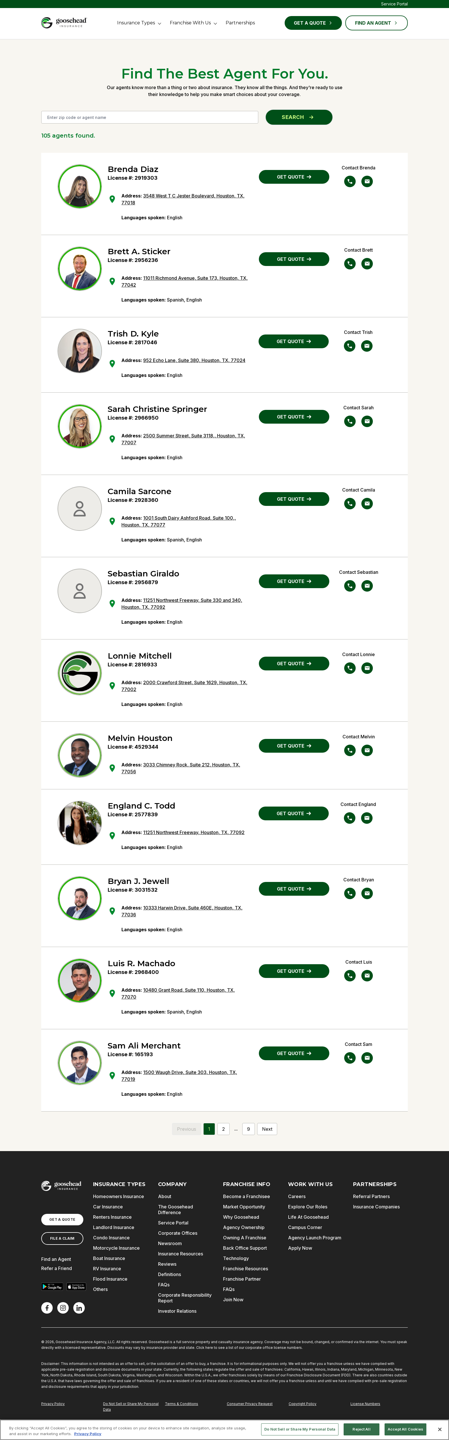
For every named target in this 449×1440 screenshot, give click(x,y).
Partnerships (240, 23)
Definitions (169, 1274)
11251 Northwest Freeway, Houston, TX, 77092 (194, 832)
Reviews (167, 1264)
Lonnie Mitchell (140, 656)
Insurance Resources (180, 1254)
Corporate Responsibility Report (185, 1298)
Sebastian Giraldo (143, 573)
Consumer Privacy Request (250, 1404)
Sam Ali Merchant (144, 1045)
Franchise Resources (245, 1268)
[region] (224, 1430)
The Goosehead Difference (175, 1209)
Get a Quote (313, 23)
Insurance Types (136, 23)
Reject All (361, 1429)
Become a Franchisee (246, 1196)
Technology (236, 1258)
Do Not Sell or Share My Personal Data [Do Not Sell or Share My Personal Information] (131, 1407)
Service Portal (394, 3)
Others (100, 1289)
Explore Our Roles (307, 1207)
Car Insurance (108, 1207)
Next (267, 1129)
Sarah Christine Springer (157, 409)
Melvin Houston (140, 738)
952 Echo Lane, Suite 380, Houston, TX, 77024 (194, 360)
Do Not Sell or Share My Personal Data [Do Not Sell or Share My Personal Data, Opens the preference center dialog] (299, 1429)
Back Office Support (245, 1248)
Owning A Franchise (244, 1238)
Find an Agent (56, 1259)
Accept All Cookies (405, 1429)
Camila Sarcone (140, 491)
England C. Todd (141, 806)
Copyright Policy (302, 1404)
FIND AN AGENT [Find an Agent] (376, 23)
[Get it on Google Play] (52, 1287)
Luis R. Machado (141, 963)
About (164, 1196)
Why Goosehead (241, 1217)
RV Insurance (107, 1268)
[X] (63, 1308)
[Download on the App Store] (76, 1287)
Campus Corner (305, 1227)
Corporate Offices (177, 1233)
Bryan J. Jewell (138, 881)
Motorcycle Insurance (116, 1248)
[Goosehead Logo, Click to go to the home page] (64, 22)
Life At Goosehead (308, 1217)
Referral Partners (371, 1196)
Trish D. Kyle (133, 334)
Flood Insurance (110, 1279)
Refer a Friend (56, 1268)
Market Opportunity (244, 1207)
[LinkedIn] (79, 1308)
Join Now (233, 1299)
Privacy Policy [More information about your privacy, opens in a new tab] (87, 1433)
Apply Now (300, 1248)
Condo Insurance (111, 1238)
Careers (297, 1196)
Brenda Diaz (133, 169)
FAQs (164, 1285)
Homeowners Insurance (118, 1196)
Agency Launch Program (314, 1238)
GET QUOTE (294, 177)
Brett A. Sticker (139, 251)
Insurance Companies (376, 1207)
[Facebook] (47, 1308)
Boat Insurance (109, 1258)
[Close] (440, 1429)
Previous (186, 1129)
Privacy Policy (53, 1404)
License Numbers (365, 1404)
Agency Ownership (244, 1227)
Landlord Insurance (113, 1227)
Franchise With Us (190, 23)
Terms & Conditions (181, 1404)
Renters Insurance (112, 1217)
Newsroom (170, 1243)
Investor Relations (177, 1311)
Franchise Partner (242, 1279)
